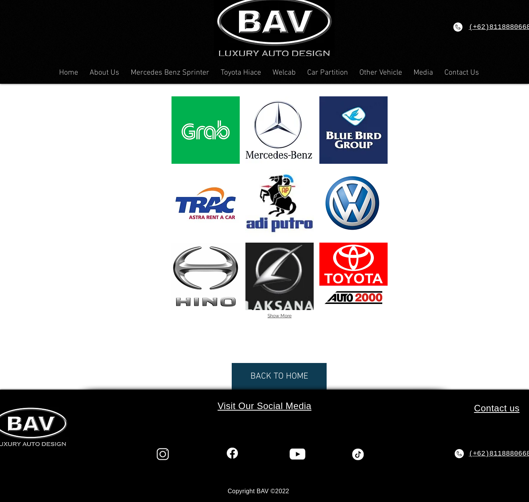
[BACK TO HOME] (279, 376)
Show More (280, 315)
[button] (206, 130)
